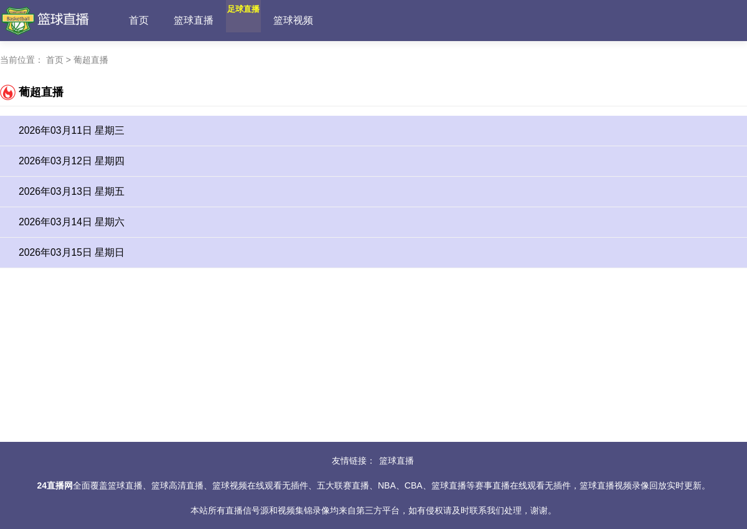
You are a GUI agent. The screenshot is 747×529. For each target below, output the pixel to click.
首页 (139, 20)
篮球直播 (194, 20)
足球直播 (258, 20)
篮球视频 (323, 20)
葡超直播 (90, 60)
